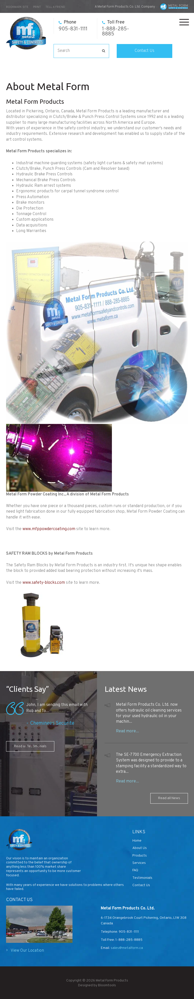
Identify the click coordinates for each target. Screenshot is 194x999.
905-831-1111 (73, 26)
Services (139, 863)
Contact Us (144, 50)
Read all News (169, 798)
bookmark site (17, 7)
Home (136, 841)
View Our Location (27, 950)
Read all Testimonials (30, 746)
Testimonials (142, 878)
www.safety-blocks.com (43, 582)
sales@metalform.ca (126, 948)
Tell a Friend (55, 7)
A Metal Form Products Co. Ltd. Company (125, 7)
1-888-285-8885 (115, 28)
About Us (139, 848)
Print (37, 7)
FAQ (135, 870)
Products (139, 856)
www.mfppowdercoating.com (48, 529)
